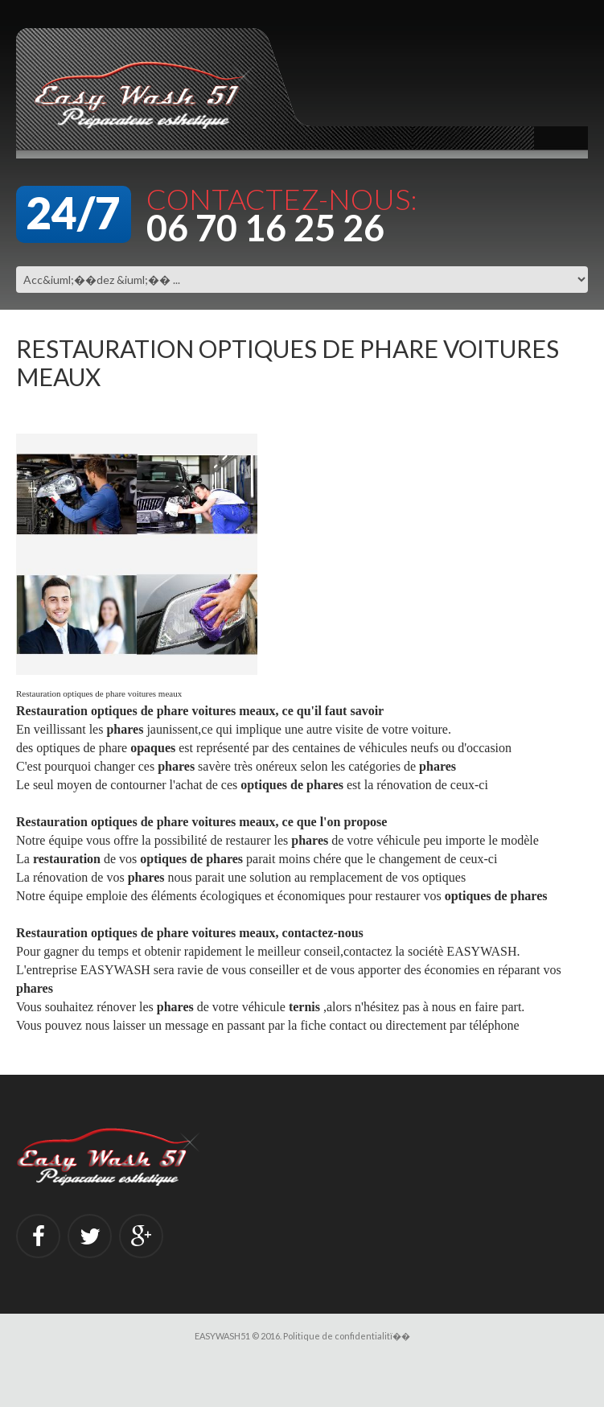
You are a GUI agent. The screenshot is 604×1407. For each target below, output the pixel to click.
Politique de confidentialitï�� (346, 1336)
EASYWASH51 (222, 1336)
